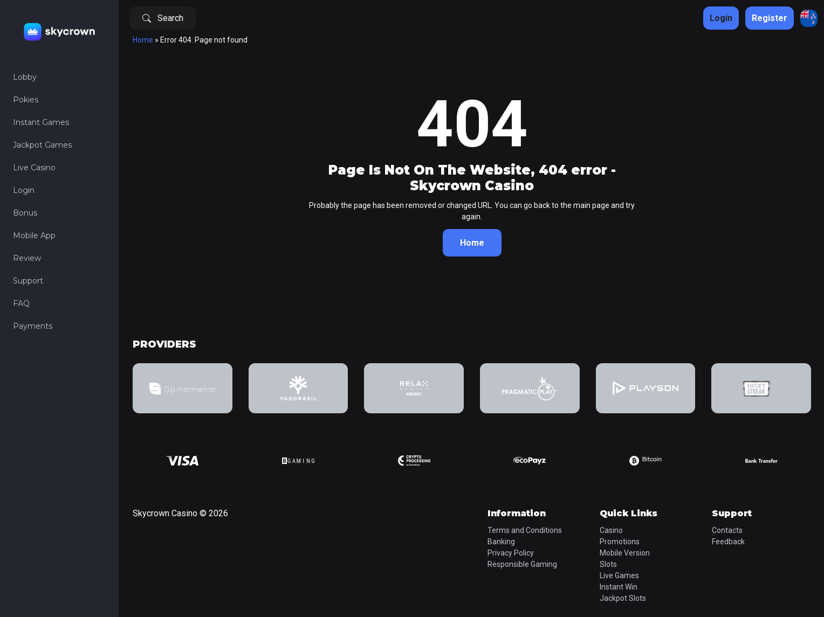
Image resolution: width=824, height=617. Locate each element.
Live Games (619, 575)
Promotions (620, 541)
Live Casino (34, 167)
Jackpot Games (42, 145)
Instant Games (41, 122)
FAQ (21, 303)
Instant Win (618, 587)
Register (769, 18)
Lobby (25, 77)
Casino (611, 530)
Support (28, 281)
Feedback (728, 541)
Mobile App (34, 235)
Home (143, 40)
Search (162, 18)
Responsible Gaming (522, 564)
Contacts (727, 530)
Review (27, 258)
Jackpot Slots (623, 598)
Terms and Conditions (524, 530)
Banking (501, 541)
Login (24, 190)
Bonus (25, 213)
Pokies (25, 100)
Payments (32, 326)
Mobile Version (625, 553)
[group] (182, 388)
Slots (608, 564)
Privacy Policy (510, 553)
